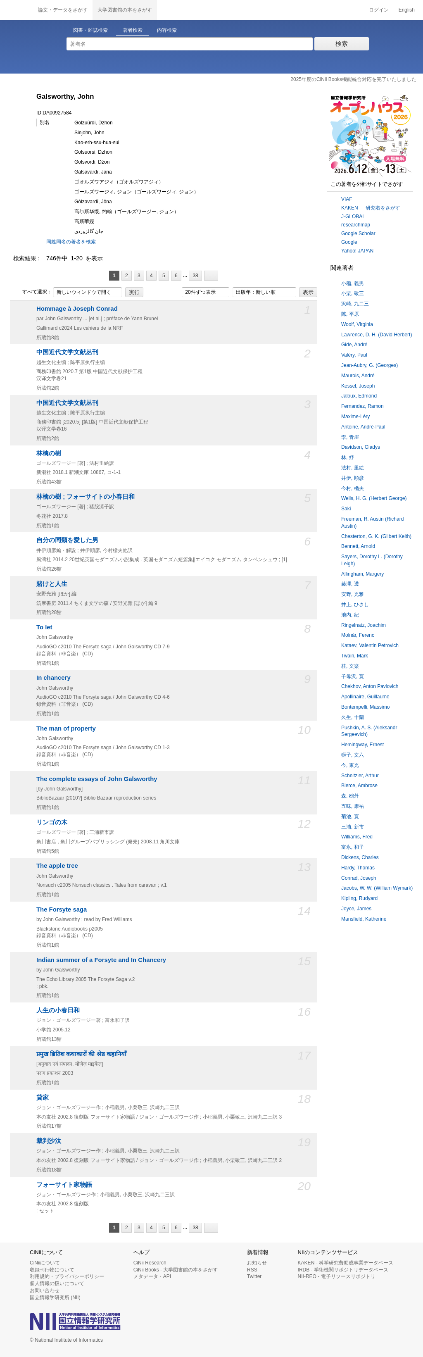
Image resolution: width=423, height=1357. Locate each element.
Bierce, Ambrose (359, 785)
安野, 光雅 (352, 594)
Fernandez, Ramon (362, 406)
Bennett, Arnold (358, 546)
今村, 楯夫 (352, 488)
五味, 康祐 (352, 806)
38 (195, 276)
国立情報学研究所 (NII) (55, 1297)
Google (349, 242)
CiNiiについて (45, 1263)
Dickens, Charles (360, 857)
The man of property (66, 728)
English (407, 10)
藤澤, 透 (350, 584)
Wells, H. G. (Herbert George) (373, 498)
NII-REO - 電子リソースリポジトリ (336, 1276)
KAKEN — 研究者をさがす (370, 208)
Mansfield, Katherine (363, 919)
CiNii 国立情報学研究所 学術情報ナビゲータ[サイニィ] (16, 10)
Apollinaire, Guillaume (365, 697)
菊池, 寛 (350, 816)
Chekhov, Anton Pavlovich (370, 686)
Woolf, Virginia (357, 324)
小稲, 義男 (352, 283)
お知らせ (257, 1263)
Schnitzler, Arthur (360, 775)
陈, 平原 (350, 314)
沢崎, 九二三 (355, 304)
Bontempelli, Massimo (365, 707)
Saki (346, 509)
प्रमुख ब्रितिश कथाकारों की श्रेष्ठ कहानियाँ (81, 1054)
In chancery (53, 677)
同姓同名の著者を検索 (71, 242)
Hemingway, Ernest (362, 745)
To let (44, 627)
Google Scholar (358, 233)
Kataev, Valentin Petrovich (370, 645)
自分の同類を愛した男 (67, 540)
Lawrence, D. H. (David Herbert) (376, 335)
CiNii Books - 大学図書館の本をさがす (175, 1270)
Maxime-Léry (355, 416)
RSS (252, 1270)
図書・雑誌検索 (90, 30)
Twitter (254, 1276)
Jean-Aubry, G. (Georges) (369, 365)
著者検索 (133, 30)
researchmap (355, 225)
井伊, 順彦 (352, 478)
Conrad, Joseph (358, 878)
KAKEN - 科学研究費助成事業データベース (345, 1263)
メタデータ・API (152, 1276)
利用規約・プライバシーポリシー (67, 1276)
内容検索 (167, 30)
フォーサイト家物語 (64, 1184)
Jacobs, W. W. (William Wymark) (377, 888)
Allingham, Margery (362, 574)
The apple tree (57, 865)
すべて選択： (32, 292)
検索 (341, 43)
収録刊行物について (52, 1270)
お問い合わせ (44, 1290)
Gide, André (354, 345)
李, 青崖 (350, 437)
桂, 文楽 (350, 666)
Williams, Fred (357, 837)
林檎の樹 (48, 453)
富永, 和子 (352, 847)
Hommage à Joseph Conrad (77, 308)
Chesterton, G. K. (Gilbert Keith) (376, 536)
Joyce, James (356, 909)
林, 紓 (347, 457)
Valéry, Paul (354, 355)
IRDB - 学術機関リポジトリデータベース (343, 1270)
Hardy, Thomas (358, 868)
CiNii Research (149, 1263)
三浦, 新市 (352, 827)
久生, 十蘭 (352, 717)
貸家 (42, 1097)
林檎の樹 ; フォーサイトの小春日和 (85, 496)
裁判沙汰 (48, 1141)
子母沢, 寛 (352, 676)
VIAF (346, 199)
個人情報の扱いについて (57, 1283)
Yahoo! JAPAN (357, 251)
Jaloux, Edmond (359, 396)
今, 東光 (350, 765)
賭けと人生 (51, 584)
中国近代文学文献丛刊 (67, 352)
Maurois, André (358, 376)
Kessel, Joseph (358, 386)
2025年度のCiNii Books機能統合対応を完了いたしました (353, 79)
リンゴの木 (51, 822)
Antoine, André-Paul (363, 427)
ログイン (379, 10)
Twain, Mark (354, 656)
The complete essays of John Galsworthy (96, 779)
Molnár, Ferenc (357, 635)
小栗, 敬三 (352, 293)
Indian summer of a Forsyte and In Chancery (101, 960)
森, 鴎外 (350, 796)
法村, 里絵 (352, 468)
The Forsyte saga (61, 909)
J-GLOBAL (353, 216)
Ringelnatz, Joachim (363, 625)
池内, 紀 (350, 615)
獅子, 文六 (352, 755)
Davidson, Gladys (360, 447)
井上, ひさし (355, 604)
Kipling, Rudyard (359, 898)
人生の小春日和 (58, 1010)
